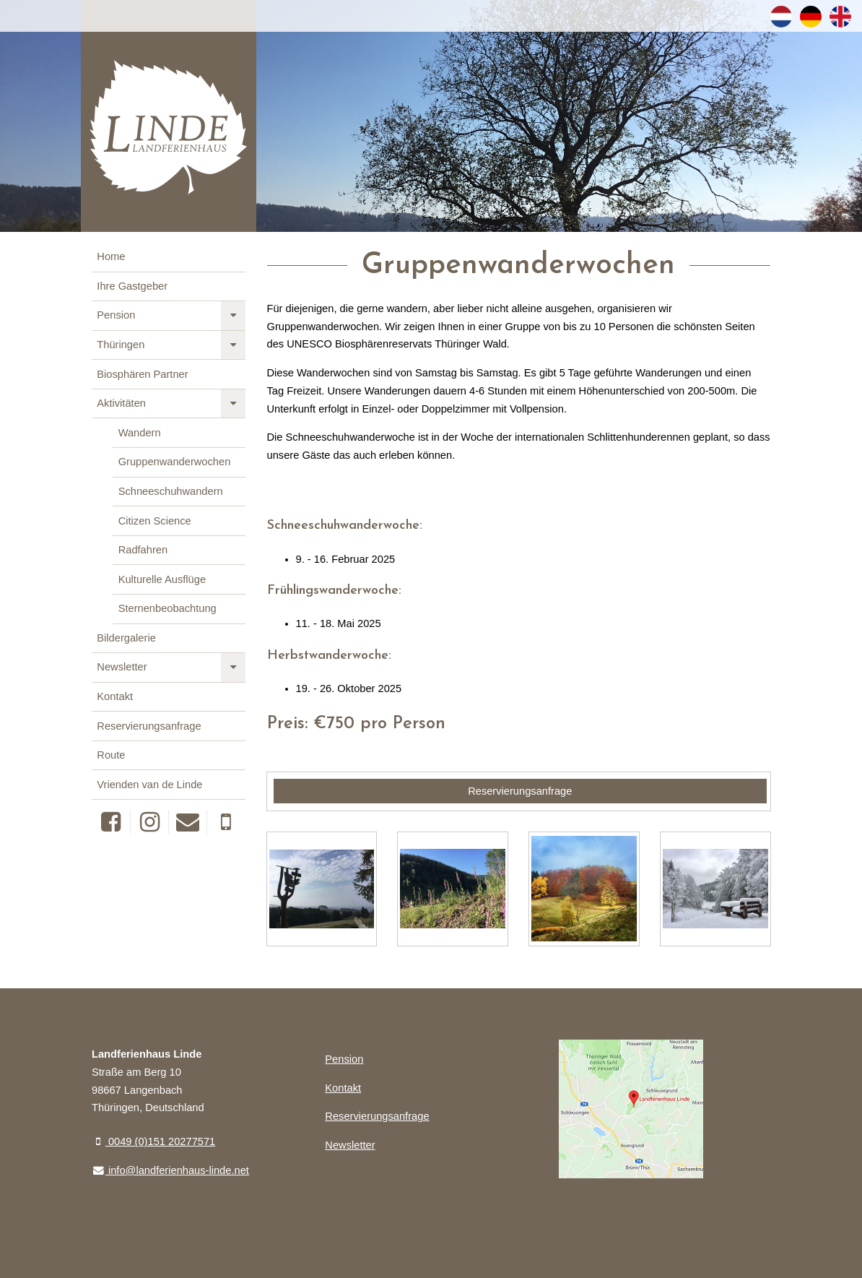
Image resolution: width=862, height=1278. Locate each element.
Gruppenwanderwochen (174, 461)
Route (111, 755)
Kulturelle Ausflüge (162, 579)
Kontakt (115, 696)
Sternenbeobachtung (167, 608)
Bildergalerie (126, 638)
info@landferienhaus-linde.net (170, 1170)
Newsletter (122, 667)
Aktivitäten (121, 403)
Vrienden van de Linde (149, 784)
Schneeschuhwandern (170, 491)
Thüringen (120, 344)
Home (111, 256)
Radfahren (142, 550)
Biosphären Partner (142, 374)
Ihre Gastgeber (132, 286)
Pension (116, 315)
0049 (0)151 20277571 (153, 1141)
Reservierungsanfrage (149, 726)
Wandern (139, 433)
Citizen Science (154, 521)
